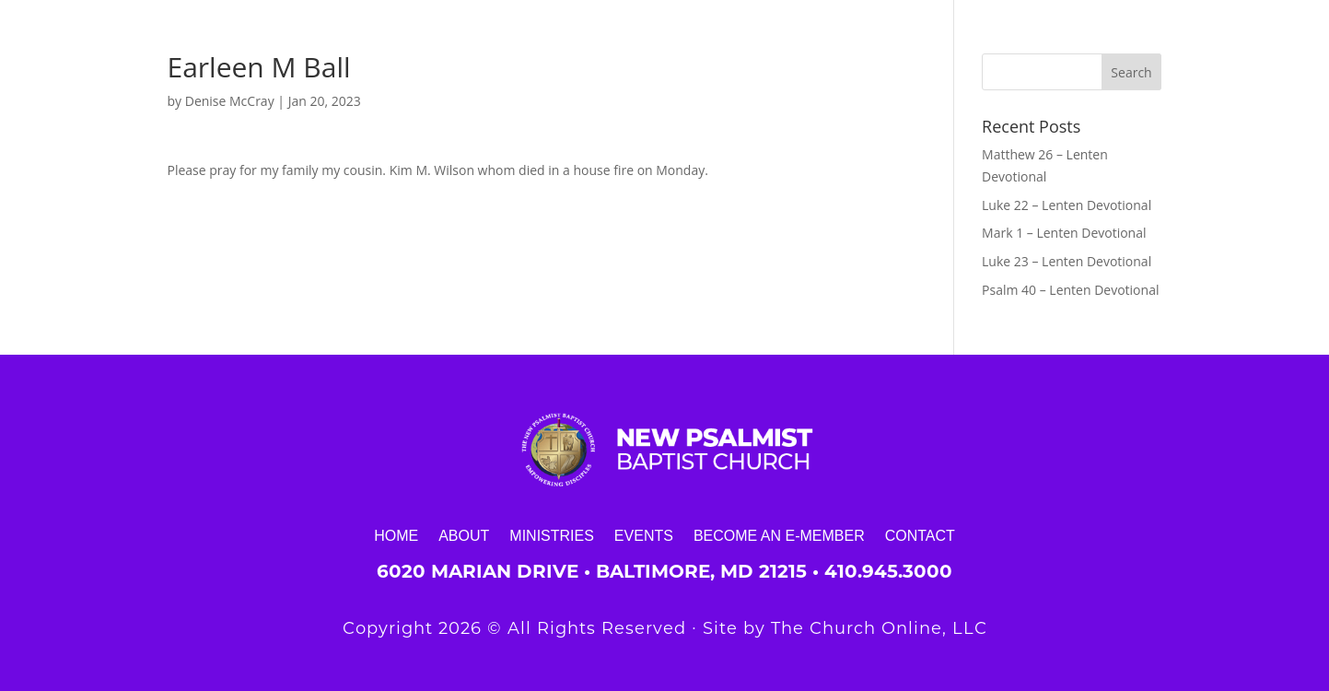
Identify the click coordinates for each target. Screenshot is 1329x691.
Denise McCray (229, 101)
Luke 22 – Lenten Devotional (1066, 205)
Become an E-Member (779, 535)
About (463, 535)
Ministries (551, 535)
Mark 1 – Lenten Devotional (1064, 232)
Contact (920, 535)
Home (396, 535)
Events (643, 535)
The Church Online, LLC (879, 628)
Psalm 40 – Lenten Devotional (1070, 290)
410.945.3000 (888, 571)
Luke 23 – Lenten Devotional (1066, 261)
